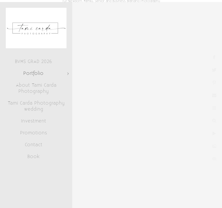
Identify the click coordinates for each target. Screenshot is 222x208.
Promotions (33, 133)
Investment (33, 121)
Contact (33, 145)
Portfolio (33, 73)
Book (33, 156)
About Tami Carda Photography (36, 88)
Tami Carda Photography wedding (36, 106)
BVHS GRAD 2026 (33, 61)
